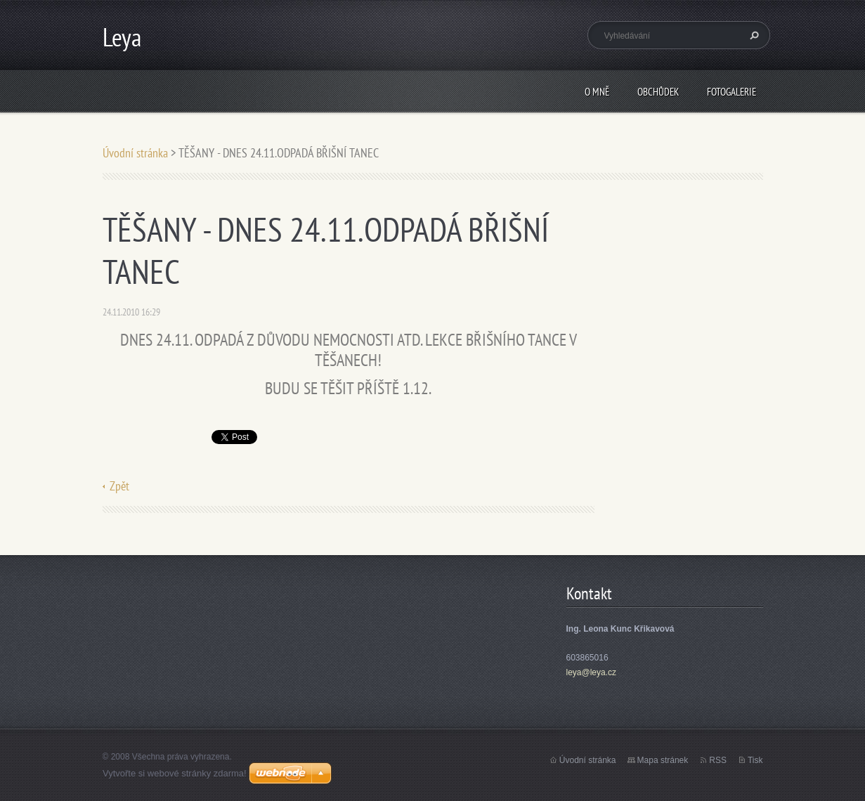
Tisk (755, 760)
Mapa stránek (663, 760)
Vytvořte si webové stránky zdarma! (175, 773)
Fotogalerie (731, 91)
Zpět (119, 486)
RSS (718, 760)
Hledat (752, 35)
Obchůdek (658, 91)
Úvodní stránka (135, 153)
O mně (597, 91)
